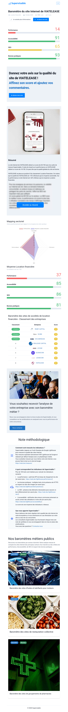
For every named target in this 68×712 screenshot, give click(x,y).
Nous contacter (17, 428)
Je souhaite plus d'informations (20, 19)
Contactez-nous (38, 526)
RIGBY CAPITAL (40, 329)
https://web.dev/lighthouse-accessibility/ (28, 502)
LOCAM (39, 348)
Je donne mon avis (40, 19)
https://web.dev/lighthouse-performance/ (39, 479)
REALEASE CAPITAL (39, 343)
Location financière (15, 15)
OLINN (40, 334)
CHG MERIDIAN (40, 339)
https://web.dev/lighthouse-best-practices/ (29, 487)
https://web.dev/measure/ (23, 463)
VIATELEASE (40, 363)
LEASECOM (39, 358)
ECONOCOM (40, 353)
